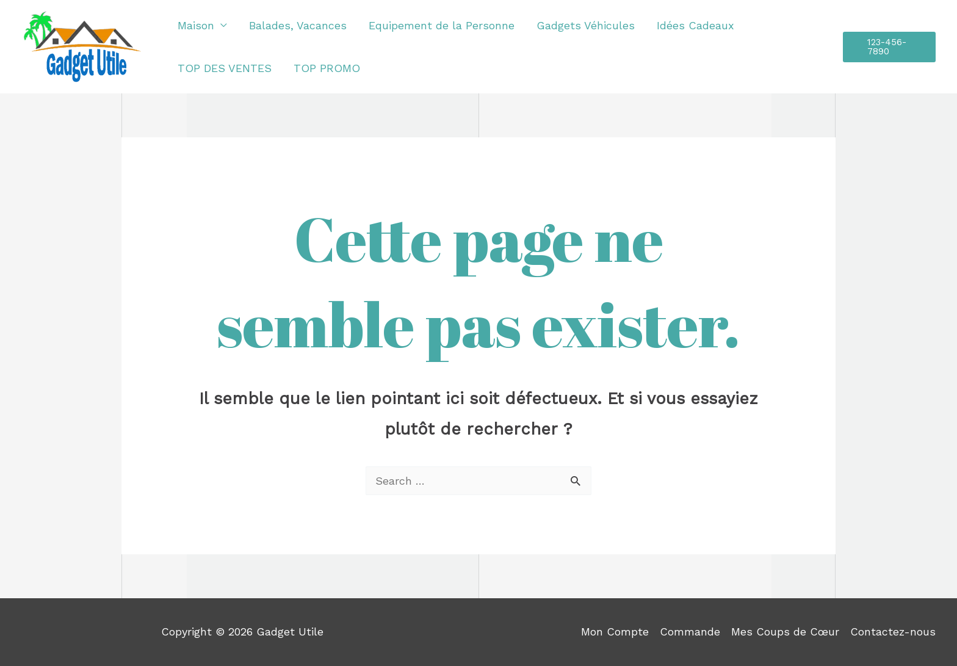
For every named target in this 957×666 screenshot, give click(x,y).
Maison (196, 25)
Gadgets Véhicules (585, 25)
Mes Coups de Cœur (785, 631)
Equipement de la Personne (442, 25)
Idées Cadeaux (695, 25)
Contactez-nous (893, 631)
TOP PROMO (327, 68)
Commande (690, 631)
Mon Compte (615, 631)
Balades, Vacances (298, 25)
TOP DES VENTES (225, 68)
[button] (889, 47)
